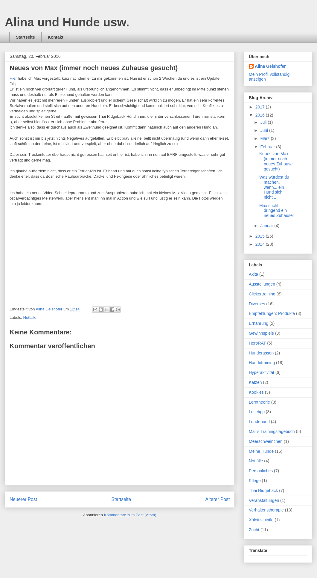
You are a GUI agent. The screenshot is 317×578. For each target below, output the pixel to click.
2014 (260, 244)
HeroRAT (257, 343)
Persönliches (261, 470)
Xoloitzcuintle (261, 519)
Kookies (256, 392)
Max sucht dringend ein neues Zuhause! (276, 210)
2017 (260, 107)
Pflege (255, 480)
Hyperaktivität (261, 372)
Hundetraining (262, 362)
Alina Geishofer (270, 66)
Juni (264, 130)
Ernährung (258, 323)
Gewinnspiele (261, 333)
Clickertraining (262, 294)
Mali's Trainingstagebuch (272, 431)
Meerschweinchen (266, 441)
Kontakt (55, 37)
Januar (267, 225)
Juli (264, 122)
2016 (260, 115)
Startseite (25, 37)
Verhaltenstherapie (266, 510)
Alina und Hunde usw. (67, 22)
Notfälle (29, 317)
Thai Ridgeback (263, 490)
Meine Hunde (261, 451)
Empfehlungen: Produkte (272, 313)
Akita (253, 274)
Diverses (257, 303)
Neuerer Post (23, 499)
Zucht (254, 529)
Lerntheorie (259, 402)
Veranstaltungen (264, 500)
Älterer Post (217, 499)
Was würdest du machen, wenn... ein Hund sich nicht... (274, 187)
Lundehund (259, 421)
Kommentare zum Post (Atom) (130, 515)
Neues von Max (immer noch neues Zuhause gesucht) (276, 161)
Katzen (255, 382)
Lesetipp (257, 411)
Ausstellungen (262, 284)
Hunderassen (261, 353)
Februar (268, 146)
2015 (260, 236)
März (265, 138)
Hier (13, 78)
